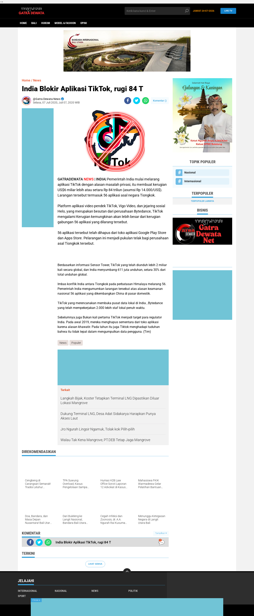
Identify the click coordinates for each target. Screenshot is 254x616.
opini (83, 23)
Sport (22, 596)
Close (36, 600)
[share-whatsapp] (145, 100)
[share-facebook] (127, 100)
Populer (76, 342)
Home (23, 23)
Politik (133, 590)
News (37, 80)
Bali (34, 23)
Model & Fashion (65, 23)
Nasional (190, 172)
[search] (157, 11)
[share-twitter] (136, 100)
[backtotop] (127, 572)
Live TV (227, 11)
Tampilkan (161, 533)
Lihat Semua (95, 564)
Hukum (45, 23)
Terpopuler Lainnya (202, 201)
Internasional (192, 181)
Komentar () (160, 100)
